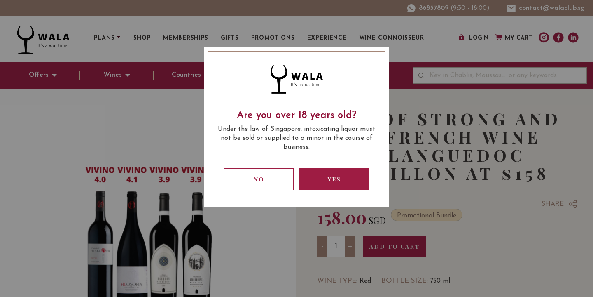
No (259, 179)
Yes (334, 179)
